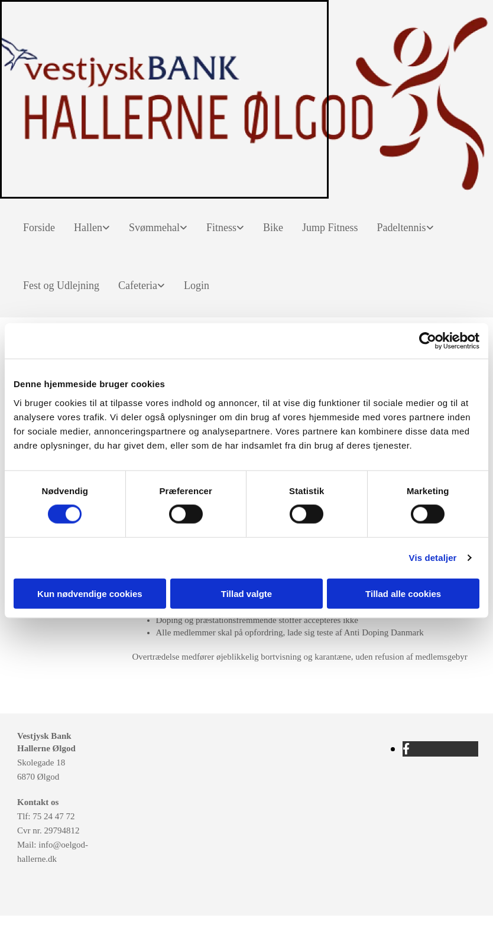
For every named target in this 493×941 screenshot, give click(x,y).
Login (196, 285)
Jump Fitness (330, 227)
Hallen (88, 227)
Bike (273, 227)
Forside (39, 227)
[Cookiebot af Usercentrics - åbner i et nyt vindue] (427, 341)
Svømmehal (154, 227)
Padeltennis (401, 227)
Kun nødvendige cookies (89, 593)
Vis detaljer (433, 558)
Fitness (221, 227)
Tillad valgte (246, 593)
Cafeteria (137, 285)
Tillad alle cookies (403, 593)
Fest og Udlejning (61, 285)
